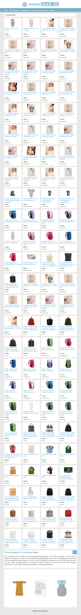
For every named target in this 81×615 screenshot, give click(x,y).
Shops (52, 10)
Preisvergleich (14, 10)
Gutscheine (44, 10)
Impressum (44, 611)
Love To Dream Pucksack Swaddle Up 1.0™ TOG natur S (30, 158)
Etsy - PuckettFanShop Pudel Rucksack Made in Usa (30, 498)
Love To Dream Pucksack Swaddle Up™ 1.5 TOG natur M (12, 179)
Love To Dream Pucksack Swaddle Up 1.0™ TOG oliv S (68, 51)
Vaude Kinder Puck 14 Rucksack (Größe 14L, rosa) (48, 221)
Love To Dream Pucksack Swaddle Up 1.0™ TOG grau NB (30, 72)
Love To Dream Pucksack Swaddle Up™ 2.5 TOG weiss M (67, 158)
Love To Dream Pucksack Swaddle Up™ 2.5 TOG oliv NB (12, 51)
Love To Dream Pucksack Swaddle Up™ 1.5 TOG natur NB (49, 179)
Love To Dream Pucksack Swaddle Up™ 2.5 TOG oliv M (68, 30)
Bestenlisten (35, 10)
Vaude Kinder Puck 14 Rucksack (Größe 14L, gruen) (66, 413)
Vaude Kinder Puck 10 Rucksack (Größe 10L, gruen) (11, 413)
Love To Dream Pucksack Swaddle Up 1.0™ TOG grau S (30, 51)
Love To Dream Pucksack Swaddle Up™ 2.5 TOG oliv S (49, 51)
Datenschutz (36, 611)
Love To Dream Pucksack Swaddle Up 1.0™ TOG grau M (12, 72)
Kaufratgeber (25, 10)
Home (6, 10)
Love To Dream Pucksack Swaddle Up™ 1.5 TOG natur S (49, 158)
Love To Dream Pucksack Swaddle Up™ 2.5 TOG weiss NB (30, 179)
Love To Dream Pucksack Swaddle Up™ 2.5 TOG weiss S (67, 179)
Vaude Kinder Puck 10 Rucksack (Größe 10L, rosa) (29, 243)
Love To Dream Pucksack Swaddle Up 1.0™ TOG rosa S (50, 30)
